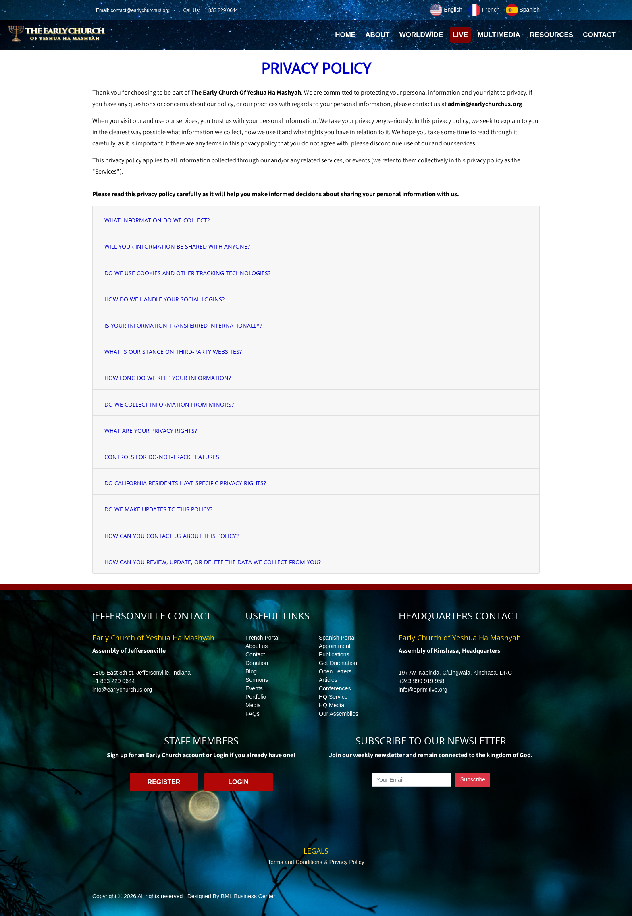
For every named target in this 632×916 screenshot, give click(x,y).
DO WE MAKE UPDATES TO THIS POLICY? (158, 509)
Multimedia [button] (499, 35)
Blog (251, 671)
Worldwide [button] (421, 35)
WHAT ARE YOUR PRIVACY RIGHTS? (150, 430)
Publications (334, 654)
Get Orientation (338, 663)
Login (238, 782)
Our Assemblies (338, 713)
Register (164, 782)
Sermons (256, 680)
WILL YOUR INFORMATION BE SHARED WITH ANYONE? (177, 246)
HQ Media (331, 705)
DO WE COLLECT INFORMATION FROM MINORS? (169, 404)
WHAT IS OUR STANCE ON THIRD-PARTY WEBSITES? (173, 351)
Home (346, 37)
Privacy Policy (346, 862)
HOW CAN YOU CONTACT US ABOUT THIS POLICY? (171, 536)
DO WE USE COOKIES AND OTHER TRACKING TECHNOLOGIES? (187, 273)
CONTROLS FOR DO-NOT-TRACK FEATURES (161, 457)
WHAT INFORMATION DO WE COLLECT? (157, 220)
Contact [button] (599, 35)
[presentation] (431, 805)
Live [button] (460, 35)
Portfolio (255, 697)
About (377, 35)
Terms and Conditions (295, 862)
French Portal (262, 637)
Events (254, 688)
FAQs (252, 713)
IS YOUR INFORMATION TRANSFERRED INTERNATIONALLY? (183, 325)
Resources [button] (551, 35)
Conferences (335, 688)
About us (256, 646)
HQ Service (333, 697)
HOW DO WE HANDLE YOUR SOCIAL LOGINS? (164, 299)
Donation (256, 663)
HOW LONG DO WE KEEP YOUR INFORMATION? (167, 378)
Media (253, 705)
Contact (255, 654)
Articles (328, 680)
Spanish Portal (337, 637)
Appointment (335, 646)
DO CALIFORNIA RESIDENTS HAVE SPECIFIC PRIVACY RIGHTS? (185, 483)
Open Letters (335, 671)
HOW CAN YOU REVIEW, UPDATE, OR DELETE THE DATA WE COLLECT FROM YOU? (212, 562)
